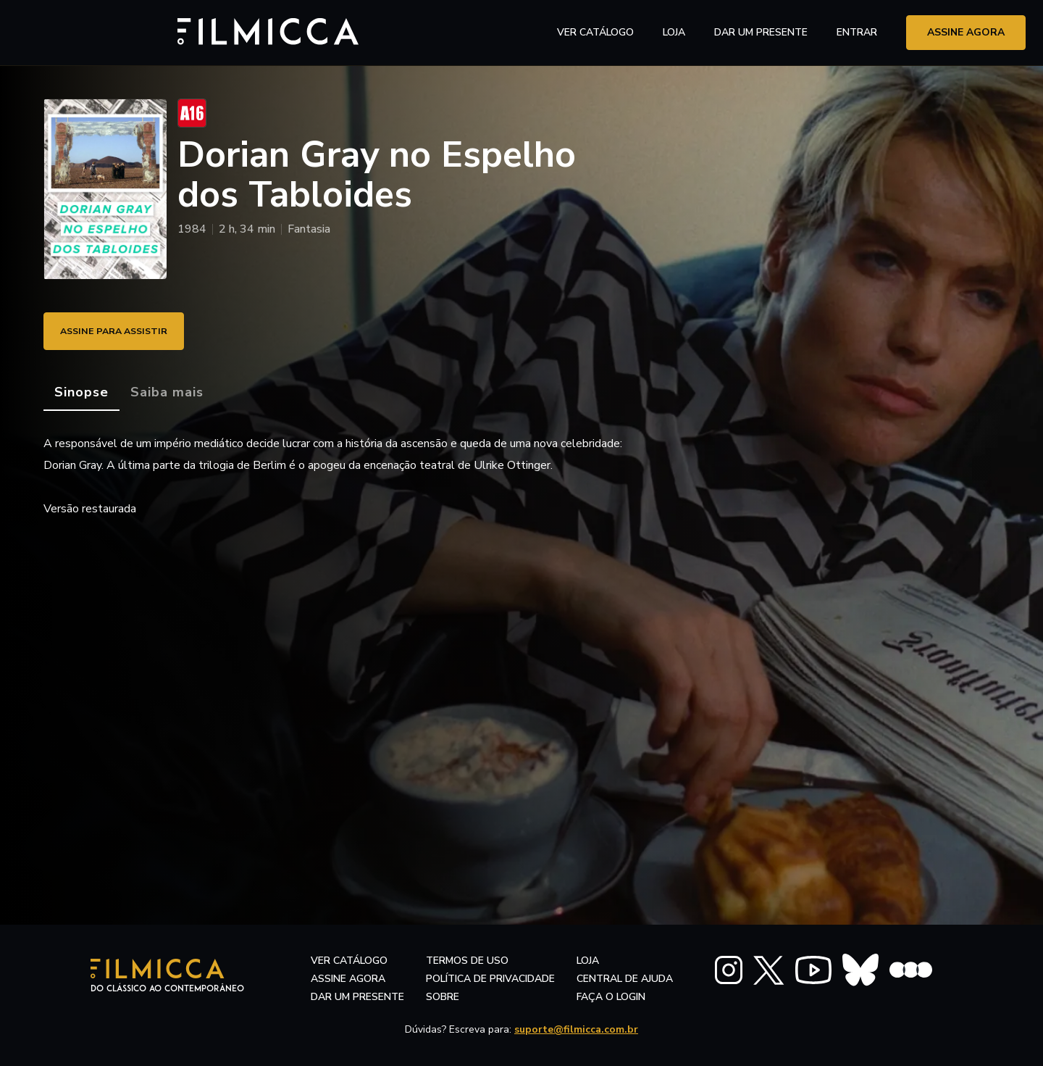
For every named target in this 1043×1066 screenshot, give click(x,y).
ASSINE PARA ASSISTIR (123, 331)
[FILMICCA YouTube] (813, 970)
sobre (442, 997)
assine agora (966, 32)
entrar (857, 32)
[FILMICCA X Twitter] (768, 970)
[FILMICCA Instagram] (728, 970)
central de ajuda (625, 979)
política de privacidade (490, 979)
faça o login (611, 997)
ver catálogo (595, 32)
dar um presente (357, 997)
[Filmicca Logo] (107, 30)
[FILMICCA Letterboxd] (910, 970)
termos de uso (467, 960)
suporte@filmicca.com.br (576, 1029)
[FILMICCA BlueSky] (860, 970)
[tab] (81, 393)
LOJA (674, 32)
